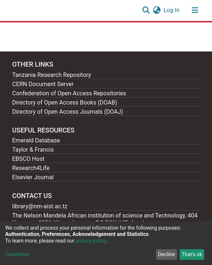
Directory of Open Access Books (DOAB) (64, 102)
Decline (166, 254)
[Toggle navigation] (195, 10)
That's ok (191, 254)
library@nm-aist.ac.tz (39, 206)
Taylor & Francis (33, 149)
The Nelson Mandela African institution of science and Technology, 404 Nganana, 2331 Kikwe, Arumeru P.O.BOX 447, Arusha (105, 219)
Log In (171, 10)
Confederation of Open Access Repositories (69, 93)
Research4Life (31, 168)
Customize (17, 254)
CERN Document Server (43, 84)
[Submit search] (146, 10)
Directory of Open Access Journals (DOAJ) (67, 111)
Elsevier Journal (33, 177)
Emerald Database (36, 140)
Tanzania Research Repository (51, 74)
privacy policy (90, 241)
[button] (156, 10)
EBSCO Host (28, 158)
